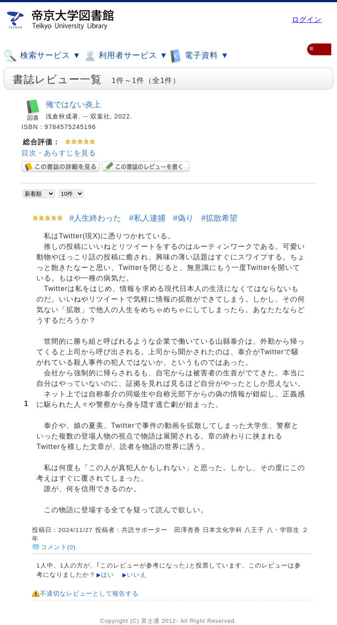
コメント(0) (58, 547)
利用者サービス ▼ (125, 55)
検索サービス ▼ (42, 55)
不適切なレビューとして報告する (89, 593)
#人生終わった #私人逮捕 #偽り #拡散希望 (153, 218)
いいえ (137, 574)
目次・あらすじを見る (59, 153)
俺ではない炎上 (73, 104)
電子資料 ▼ (199, 55)
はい (107, 574)
